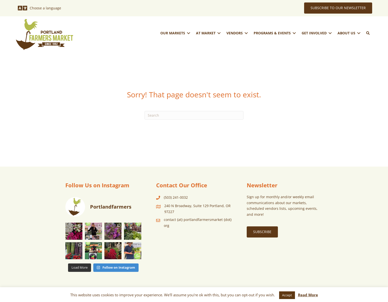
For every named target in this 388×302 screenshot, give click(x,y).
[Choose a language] (39, 8)
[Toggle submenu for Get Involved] (330, 33)
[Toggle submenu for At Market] (219, 33)
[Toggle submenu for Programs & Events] (294, 33)
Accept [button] (287, 295)
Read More (308, 294)
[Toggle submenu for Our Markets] (189, 33)
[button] (368, 33)
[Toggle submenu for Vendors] (246, 33)
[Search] (194, 115)
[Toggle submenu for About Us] (359, 33)
